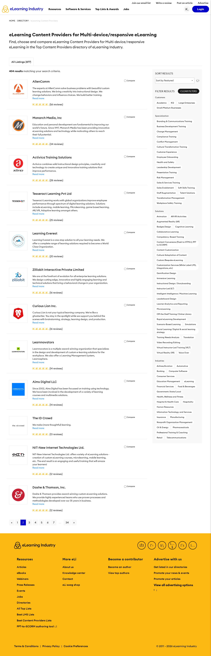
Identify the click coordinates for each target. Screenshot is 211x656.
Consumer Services (165, 376)
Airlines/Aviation (164, 366)
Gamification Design (166, 273)
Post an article (185, 2)
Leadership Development (169, 167)
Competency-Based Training (170, 237)
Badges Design (164, 226)
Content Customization (168, 250)
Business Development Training (171, 126)
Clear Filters (188, 91)
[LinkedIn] (162, 545)
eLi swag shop (71, 584)
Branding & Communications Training (174, 121)
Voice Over (184, 352)
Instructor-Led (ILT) (165, 288)
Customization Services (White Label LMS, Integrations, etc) (176, 266)
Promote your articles (167, 578)
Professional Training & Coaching (172, 432)
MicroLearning (163, 309)
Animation (162, 216)
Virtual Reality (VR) (165, 352)
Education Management (168, 381)
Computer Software (178, 371)
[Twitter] (152, 545)
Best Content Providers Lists (34, 620)
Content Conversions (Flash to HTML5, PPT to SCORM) (176, 243)
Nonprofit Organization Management (174, 422)
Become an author (119, 567)
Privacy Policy (51, 646)
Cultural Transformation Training (172, 147)
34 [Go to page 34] (67, 522)
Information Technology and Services (174, 412)
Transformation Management (170, 198)
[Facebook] (141, 545)
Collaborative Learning (168, 232)
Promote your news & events (171, 573)
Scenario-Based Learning (169, 324)
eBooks (21, 573)
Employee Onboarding (167, 157)
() (47, 104)
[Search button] (187, 9)
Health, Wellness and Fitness (170, 396)
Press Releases (25, 584)
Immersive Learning (166, 278)
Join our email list (141, 2)
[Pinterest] (182, 545)
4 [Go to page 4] (35, 522)
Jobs (20, 596)
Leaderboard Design (166, 298)
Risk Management (165, 177)
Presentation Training (167, 172)
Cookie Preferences (76, 646)
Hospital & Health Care (168, 402)
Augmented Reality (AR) (168, 221)
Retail (159, 437)
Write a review (164, 2)
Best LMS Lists (25, 614)
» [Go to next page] (74, 522)
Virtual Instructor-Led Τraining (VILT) (173, 347)
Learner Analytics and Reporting (172, 304)
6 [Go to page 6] (47, 522)
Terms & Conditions (26, 646)
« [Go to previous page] (11, 522)
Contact (67, 578)
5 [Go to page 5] (41, 522)
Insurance (161, 417)
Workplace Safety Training (169, 203)
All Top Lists (24, 608)
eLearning (189, 381)
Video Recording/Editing (168, 342)
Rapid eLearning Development (171, 319)
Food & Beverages (186, 386)
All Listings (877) (21, 61)
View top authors (118, 573)
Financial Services (165, 386)
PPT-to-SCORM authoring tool (37, 626)
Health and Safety (165, 162)
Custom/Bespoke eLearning (170, 260)
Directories (23, 602)
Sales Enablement (165, 188)
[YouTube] (172, 545)
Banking (161, 371)
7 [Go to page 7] (53, 522)
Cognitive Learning (184, 226)
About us (68, 567)
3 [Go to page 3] (29, 522)
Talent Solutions (187, 193)
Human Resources (165, 407)
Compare (131, 81)
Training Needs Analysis (168, 337)
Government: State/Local (169, 391)
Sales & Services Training (168, 182)
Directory (23, 20)
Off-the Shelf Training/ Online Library (174, 314)
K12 (172, 103)
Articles (21, 567)
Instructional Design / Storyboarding (174, 283)
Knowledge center (73, 573)
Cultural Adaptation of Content (172, 255)
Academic (162, 103)
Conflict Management (167, 142)
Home (12, 20)
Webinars (22, 578)
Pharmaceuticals (181, 427)
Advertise (203, 2)
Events (21, 590)
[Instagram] (193, 545)
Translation (188, 337)
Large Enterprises (187, 103)
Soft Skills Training (186, 188)
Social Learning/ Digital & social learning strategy (176, 330)
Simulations (190, 324)
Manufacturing (177, 417)
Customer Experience (167, 152)
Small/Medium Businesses (169, 108)
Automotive (182, 366)
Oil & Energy (162, 427)
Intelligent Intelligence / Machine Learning (177, 293)
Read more (38, 98)
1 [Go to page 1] (17, 522)
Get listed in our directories (170, 567)
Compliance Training (166, 136)
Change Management (167, 131)
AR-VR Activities (178, 216)
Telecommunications (176, 437)
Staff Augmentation (166, 193)
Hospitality (188, 402)
